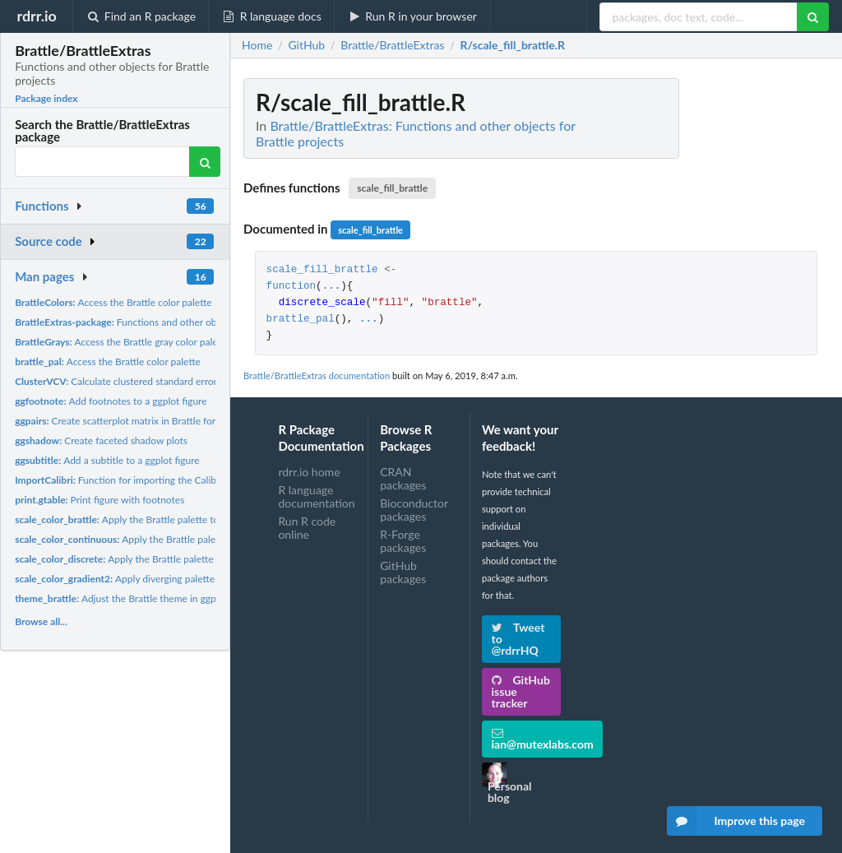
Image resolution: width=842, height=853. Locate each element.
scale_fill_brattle (392, 188)
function (291, 287)
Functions (41, 205)
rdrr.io (36, 16)
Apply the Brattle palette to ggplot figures (147, 519)
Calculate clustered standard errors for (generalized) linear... (170, 381)
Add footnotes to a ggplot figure (110, 401)
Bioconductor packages (414, 509)
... (331, 287)
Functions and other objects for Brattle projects (167, 322)
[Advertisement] (705, 325)
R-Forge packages (403, 540)
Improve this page (736, 821)
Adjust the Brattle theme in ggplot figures (137, 598)
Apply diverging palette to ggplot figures (151, 579)
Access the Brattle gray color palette (122, 342)
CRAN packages (403, 479)
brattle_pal (300, 320)
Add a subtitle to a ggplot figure (107, 460)
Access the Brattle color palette (113, 302)
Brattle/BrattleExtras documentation (316, 375)
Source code (48, 241)
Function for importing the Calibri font (129, 480)
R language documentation (316, 496)
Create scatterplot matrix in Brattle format (123, 421)
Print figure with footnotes (99, 500)
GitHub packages (403, 572)
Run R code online (306, 527)
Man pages (44, 276)
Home (257, 45)
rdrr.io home (309, 472)
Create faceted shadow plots (101, 440)
